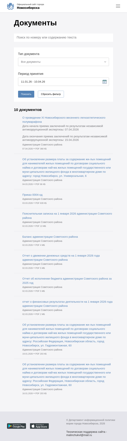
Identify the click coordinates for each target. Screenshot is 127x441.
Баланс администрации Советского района (50, 236)
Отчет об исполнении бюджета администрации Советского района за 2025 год (67, 280)
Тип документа (28, 54)
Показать (26, 94)
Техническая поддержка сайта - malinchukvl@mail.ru (86, 432)
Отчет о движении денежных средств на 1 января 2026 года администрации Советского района (61, 257)
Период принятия (30, 73)
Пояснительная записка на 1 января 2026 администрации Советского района (67, 215)
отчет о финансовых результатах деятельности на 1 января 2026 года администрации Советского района (67, 303)
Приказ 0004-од (32, 194)
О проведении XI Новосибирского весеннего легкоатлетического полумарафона (63, 119)
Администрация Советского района (42, 144)
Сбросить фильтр (51, 94)
